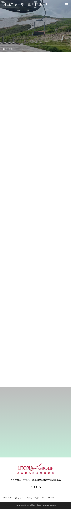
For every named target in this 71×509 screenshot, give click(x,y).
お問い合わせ (32, 498)
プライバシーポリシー (13, 498)
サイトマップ (48, 498)
